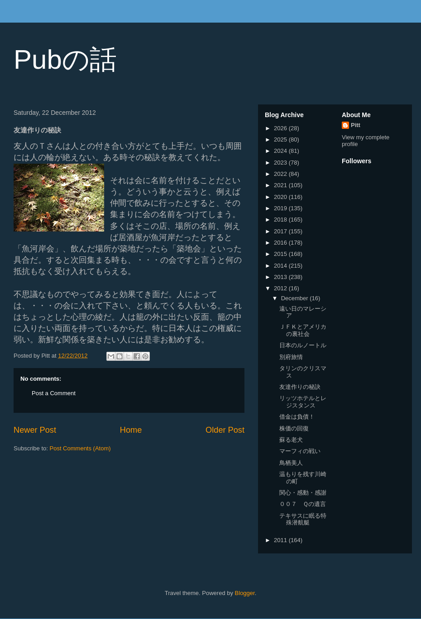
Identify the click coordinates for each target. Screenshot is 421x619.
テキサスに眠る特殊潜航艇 (302, 519)
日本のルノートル (302, 345)
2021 (281, 185)
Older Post (225, 430)
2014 (281, 265)
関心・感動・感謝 (302, 492)
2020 (281, 197)
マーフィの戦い (300, 451)
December (295, 298)
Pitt (355, 125)
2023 (281, 162)
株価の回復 (294, 428)
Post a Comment (54, 393)
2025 (281, 139)
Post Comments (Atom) (80, 448)
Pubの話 (65, 59)
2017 (281, 231)
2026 (281, 128)
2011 (281, 540)
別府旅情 (291, 357)
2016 (281, 242)
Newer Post (35, 430)
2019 (281, 208)
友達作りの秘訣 (300, 386)
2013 (281, 277)
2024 (281, 150)
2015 (281, 253)
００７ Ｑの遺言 (302, 504)
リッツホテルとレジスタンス (302, 402)
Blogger (245, 593)
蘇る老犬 (291, 439)
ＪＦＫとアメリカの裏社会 (302, 330)
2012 (281, 288)
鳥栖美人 (291, 462)
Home (131, 430)
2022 (281, 173)
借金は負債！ (297, 416)
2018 (281, 219)
